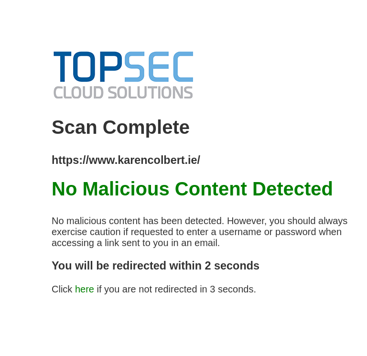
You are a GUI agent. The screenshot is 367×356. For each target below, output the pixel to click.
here (84, 289)
